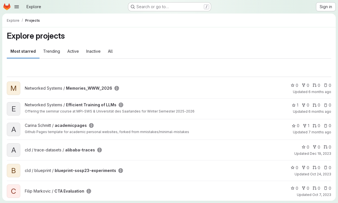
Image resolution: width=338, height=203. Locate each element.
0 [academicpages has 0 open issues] (327, 125)
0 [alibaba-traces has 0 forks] (316, 147)
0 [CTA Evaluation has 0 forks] (305, 188)
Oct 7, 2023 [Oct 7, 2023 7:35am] (321, 195)
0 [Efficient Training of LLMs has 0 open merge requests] (316, 105)
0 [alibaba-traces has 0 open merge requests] (327, 147)
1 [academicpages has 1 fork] (306, 125)
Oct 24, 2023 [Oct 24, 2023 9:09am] (320, 174)
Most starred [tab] (23, 51)
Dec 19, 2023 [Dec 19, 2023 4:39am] (320, 153)
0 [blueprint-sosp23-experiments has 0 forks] (305, 167)
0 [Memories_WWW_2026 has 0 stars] (294, 85)
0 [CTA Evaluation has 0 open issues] (327, 188)
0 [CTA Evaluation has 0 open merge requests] (316, 188)
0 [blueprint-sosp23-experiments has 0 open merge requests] (316, 167)
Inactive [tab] (93, 51)
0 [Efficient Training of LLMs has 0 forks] (305, 105)
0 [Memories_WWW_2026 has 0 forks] (305, 85)
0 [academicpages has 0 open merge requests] (316, 125)
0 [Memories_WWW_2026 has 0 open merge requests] (316, 85)
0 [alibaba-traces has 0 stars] (305, 147)
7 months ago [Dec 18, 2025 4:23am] (319, 132)
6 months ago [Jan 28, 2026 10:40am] (319, 92)
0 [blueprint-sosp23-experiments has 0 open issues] (327, 167)
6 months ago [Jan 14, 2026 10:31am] (319, 111)
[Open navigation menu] (16, 6)
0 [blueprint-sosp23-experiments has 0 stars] (294, 167)
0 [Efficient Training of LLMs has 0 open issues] (327, 105)
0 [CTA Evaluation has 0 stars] (294, 188)
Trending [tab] (51, 51)
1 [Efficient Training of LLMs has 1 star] (295, 105)
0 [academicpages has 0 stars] (295, 125)
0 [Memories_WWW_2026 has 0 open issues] (327, 85)
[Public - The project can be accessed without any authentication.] (116, 88)
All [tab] (110, 51)
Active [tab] (73, 51)
